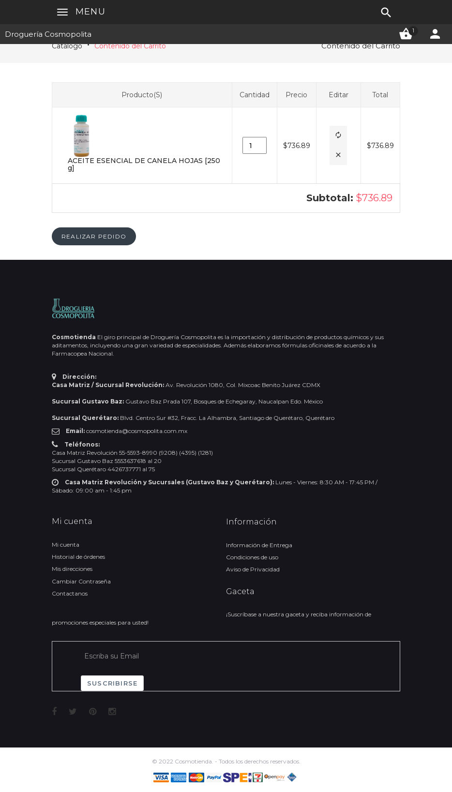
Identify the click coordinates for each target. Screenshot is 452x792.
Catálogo (67, 46)
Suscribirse (112, 683)
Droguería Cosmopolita (48, 34)
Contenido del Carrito (130, 46)
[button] (338, 136)
